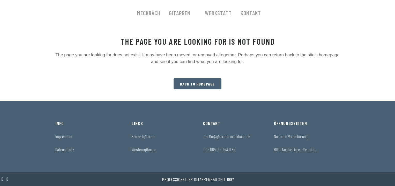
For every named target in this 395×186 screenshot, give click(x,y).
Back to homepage (197, 83)
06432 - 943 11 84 (222, 149)
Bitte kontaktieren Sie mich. (295, 149)
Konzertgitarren (143, 136)
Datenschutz (64, 149)
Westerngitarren (144, 149)
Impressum (63, 136)
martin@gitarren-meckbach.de (226, 136)
